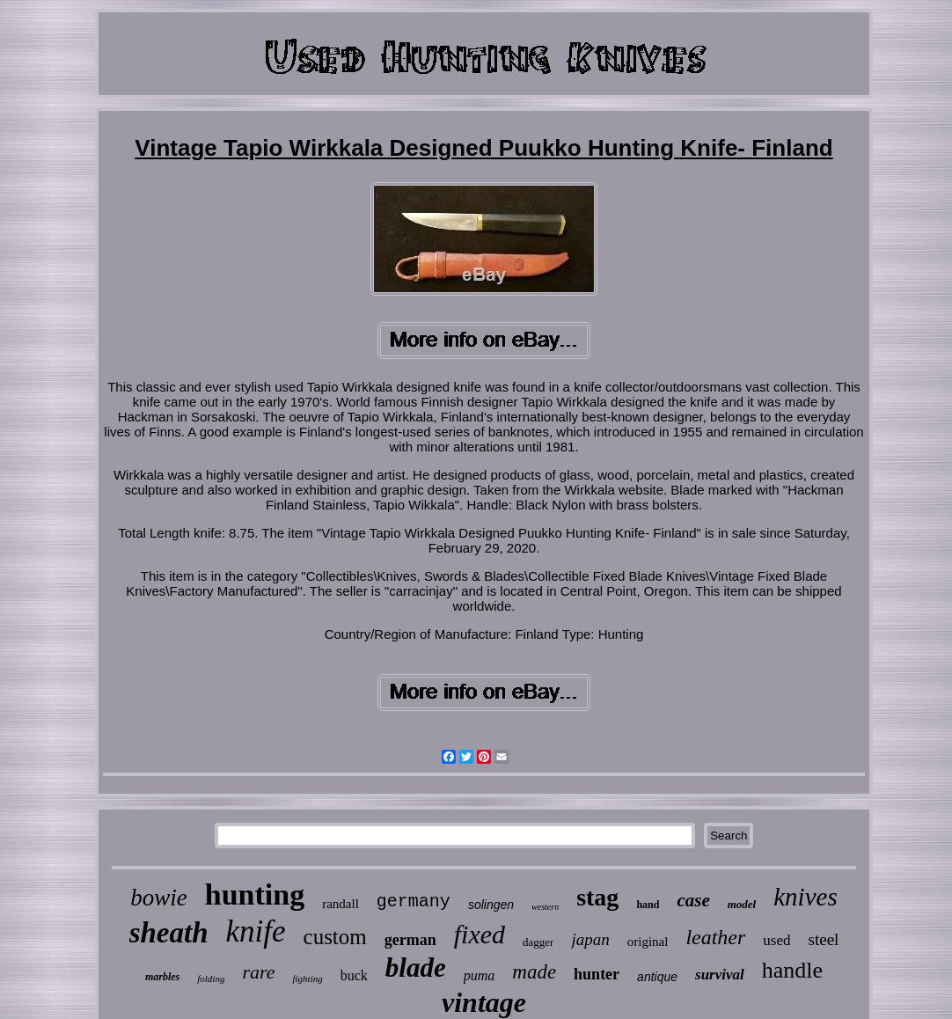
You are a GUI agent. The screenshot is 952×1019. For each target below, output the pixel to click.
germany (413, 901)
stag (597, 897)
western (545, 907)
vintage (484, 1002)
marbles (162, 977)
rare (258, 972)
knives (805, 897)
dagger (538, 942)
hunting (254, 894)
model (742, 904)
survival (719, 974)
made (534, 972)
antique (657, 977)
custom (335, 937)
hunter (596, 974)
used (776, 940)
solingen (491, 905)
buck (354, 975)
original (648, 942)
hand (647, 904)
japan (590, 939)
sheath (169, 933)
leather (715, 937)
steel (824, 939)
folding (210, 978)
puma (479, 975)
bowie (158, 897)
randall (340, 904)
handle (792, 970)
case (693, 900)
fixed (479, 934)
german (410, 940)
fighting (307, 978)
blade (415, 967)
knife (256, 931)
